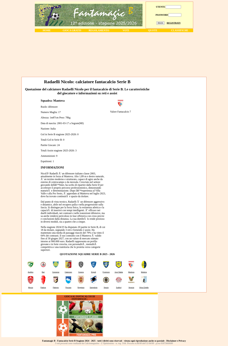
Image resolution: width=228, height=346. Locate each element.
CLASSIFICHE (179, 30)
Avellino (30, 272)
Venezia (131, 287)
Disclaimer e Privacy (176, 341)
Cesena (81, 272)
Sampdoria (93, 287)
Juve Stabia (119, 272)
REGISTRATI (173, 23)
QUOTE (152, 30)
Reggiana (81, 287)
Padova (43, 287)
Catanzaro (68, 272)
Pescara (68, 287)
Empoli (93, 272)
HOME (47, 30)
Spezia (106, 287)
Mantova (131, 272)
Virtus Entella (144, 287)
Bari (43, 272)
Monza (30, 287)
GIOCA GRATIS (72, 30)
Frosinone (106, 272)
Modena (144, 272)
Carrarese (55, 272)
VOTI (126, 30)
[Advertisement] (114, 54)
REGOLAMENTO (99, 30)
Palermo (56, 287)
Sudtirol (118, 287)
